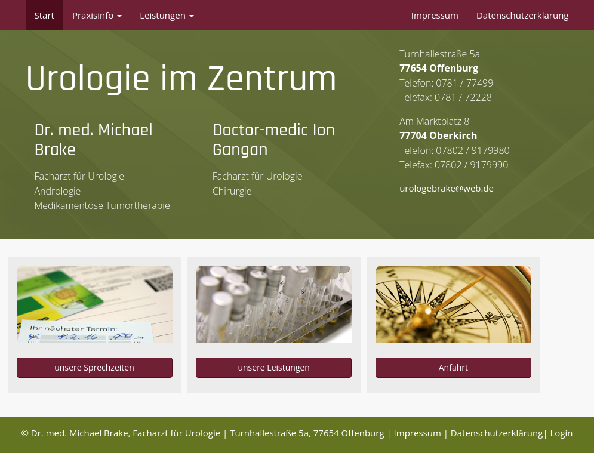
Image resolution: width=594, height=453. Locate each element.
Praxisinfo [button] (97, 15)
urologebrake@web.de (446, 188)
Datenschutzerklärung (522, 15)
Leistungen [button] (167, 15)
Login (561, 433)
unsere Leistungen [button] (274, 367)
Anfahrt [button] (453, 367)
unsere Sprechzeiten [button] (94, 367)
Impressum (434, 15)
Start (44, 15)
